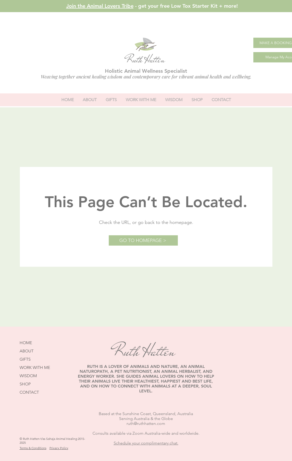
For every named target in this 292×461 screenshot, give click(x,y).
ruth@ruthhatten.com (146, 423)
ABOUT (27, 351)
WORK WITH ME (35, 367)
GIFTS (25, 359)
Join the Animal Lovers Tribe (100, 6)
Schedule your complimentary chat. (146, 443)
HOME (26, 342)
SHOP (25, 384)
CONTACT (29, 392)
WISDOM (28, 375)
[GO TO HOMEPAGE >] (143, 240)
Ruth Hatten (145, 59)
